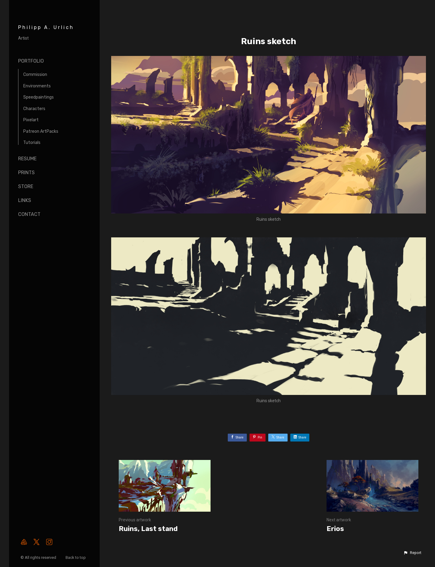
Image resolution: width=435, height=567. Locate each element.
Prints (26, 172)
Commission (35, 74)
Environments (37, 86)
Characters (34, 108)
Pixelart (31, 119)
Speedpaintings (38, 97)
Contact (29, 214)
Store (25, 186)
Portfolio (31, 61)
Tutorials (31, 142)
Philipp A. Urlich (46, 27)
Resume (27, 158)
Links (24, 200)
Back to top (76, 557)
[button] (412, 553)
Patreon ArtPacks (40, 131)
